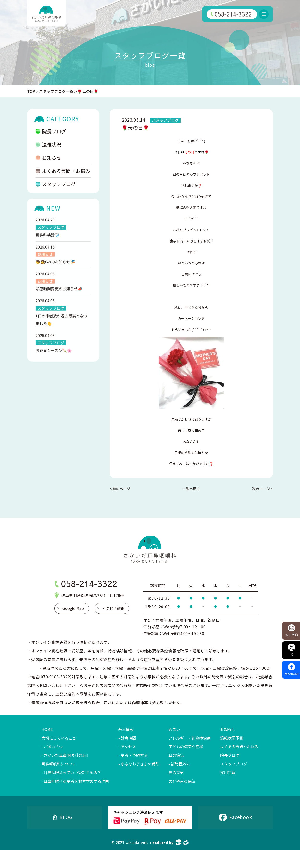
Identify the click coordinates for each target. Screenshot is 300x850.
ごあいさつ (53, 746)
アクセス (128, 746)
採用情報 (227, 772)
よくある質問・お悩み (63, 170)
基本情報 (126, 729)
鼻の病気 (176, 772)
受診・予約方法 (134, 755)
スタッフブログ (56, 184)
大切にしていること (59, 738)
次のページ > (262, 488)
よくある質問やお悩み (239, 746)
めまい (174, 729)
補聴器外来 (180, 764)
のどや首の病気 (181, 781)
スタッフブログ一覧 (56, 91)
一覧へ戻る (191, 488)
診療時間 (128, 738)
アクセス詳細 (113, 608)
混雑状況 (48, 144)
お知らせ (48, 157)
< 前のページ (120, 488)
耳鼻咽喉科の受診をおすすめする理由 (76, 781)
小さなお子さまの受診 (140, 764)
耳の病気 (176, 755)
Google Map (73, 608)
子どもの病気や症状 (185, 746)
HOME (47, 729)
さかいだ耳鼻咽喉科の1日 (66, 755)
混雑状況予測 (231, 738)
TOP (31, 91)
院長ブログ (51, 131)
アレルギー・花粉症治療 (189, 738)
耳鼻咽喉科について (59, 764)
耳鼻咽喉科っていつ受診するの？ (72, 772)
